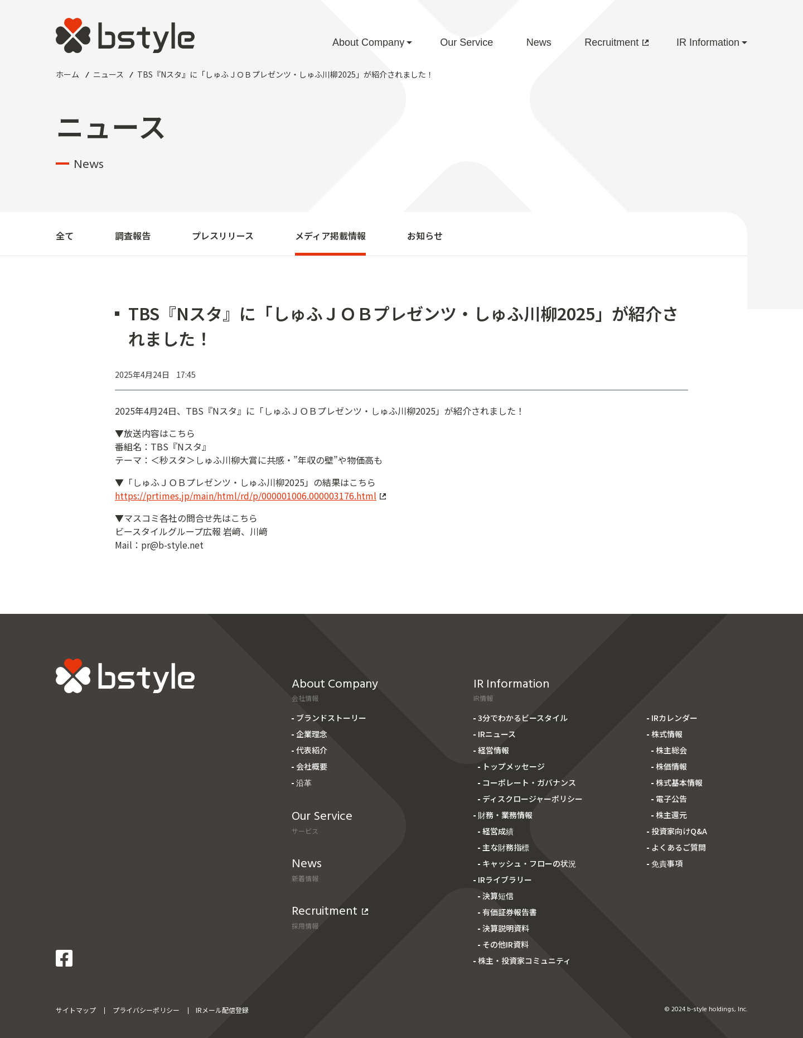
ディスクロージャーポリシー (532, 798)
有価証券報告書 (509, 911)
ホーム (67, 74)
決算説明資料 (505, 928)
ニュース (108, 74)
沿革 (304, 782)
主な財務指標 (505, 847)
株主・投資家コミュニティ (524, 960)
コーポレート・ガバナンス (529, 782)
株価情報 (671, 766)
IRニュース (497, 733)
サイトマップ (76, 1010)
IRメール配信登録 (222, 1010)
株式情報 (667, 733)
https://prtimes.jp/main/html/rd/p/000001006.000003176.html (250, 495)
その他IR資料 (505, 944)
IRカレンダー (674, 717)
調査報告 (133, 235)
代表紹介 (311, 750)
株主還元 (671, 814)
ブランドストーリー (331, 717)
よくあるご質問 (678, 847)
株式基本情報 (679, 782)
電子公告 (671, 798)
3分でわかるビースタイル (523, 717)
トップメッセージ (513, 766)
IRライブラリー (505, 879)
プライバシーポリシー (146, 1010)
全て (65, 235)
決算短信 (498, 895)
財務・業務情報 (505, 814)
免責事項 (667, 863)
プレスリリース (223, 235)
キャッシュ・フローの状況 (529, 863)
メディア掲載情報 (330, 235)
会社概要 (311, 766)
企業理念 (311, 733)
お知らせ (425, 235)
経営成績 (498, 831)
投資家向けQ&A (679, 831)
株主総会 (671, 750)
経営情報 (493, 750)
